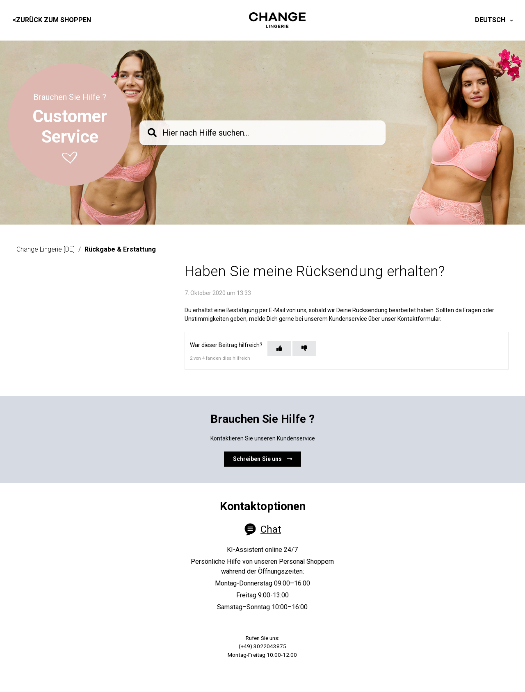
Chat (270, 529)
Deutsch (491, 20)
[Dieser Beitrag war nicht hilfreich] (304, 348)
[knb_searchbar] (262, 132)
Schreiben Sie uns (262, 459)
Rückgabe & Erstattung (120, 249)
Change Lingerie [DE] (45, 249)
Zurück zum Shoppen (51, 20)
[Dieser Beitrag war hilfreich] (279, 348)
